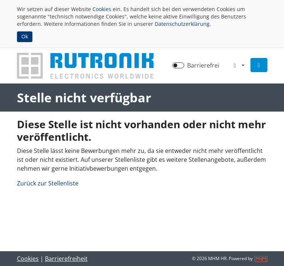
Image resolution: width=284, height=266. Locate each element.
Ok (24, 36)
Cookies (101, 9)
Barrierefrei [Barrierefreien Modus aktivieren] (203, 65)
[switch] (178, 65)
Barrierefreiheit (66, 259)
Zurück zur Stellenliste (47, 183)
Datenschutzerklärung (182, 23)
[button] (258, 65)
